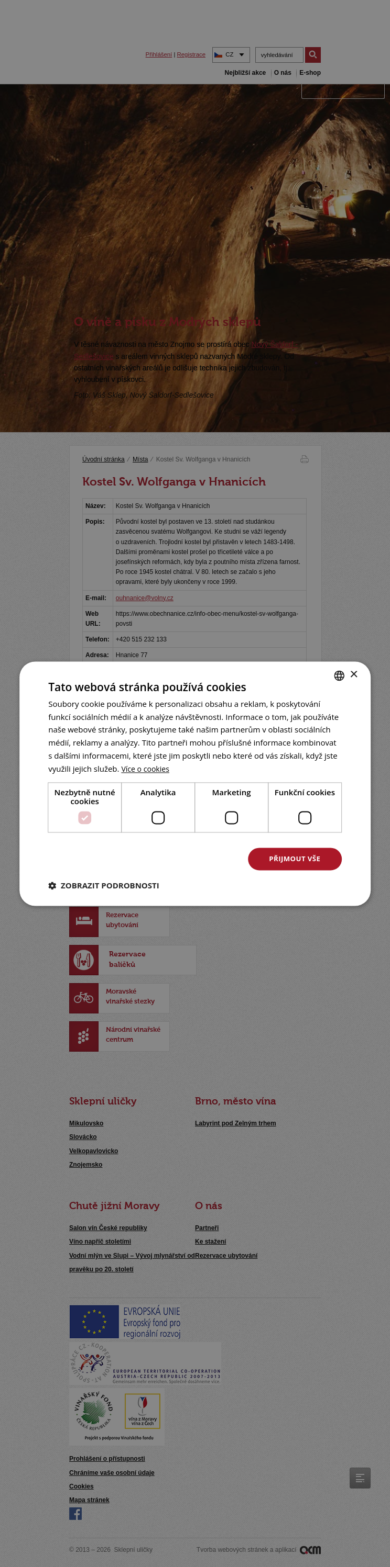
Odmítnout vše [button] (188, 859)
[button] (103, 885)
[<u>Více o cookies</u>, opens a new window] (146, 768)
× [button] (354, 674)
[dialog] (195, 783)
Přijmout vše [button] (294, 859)
